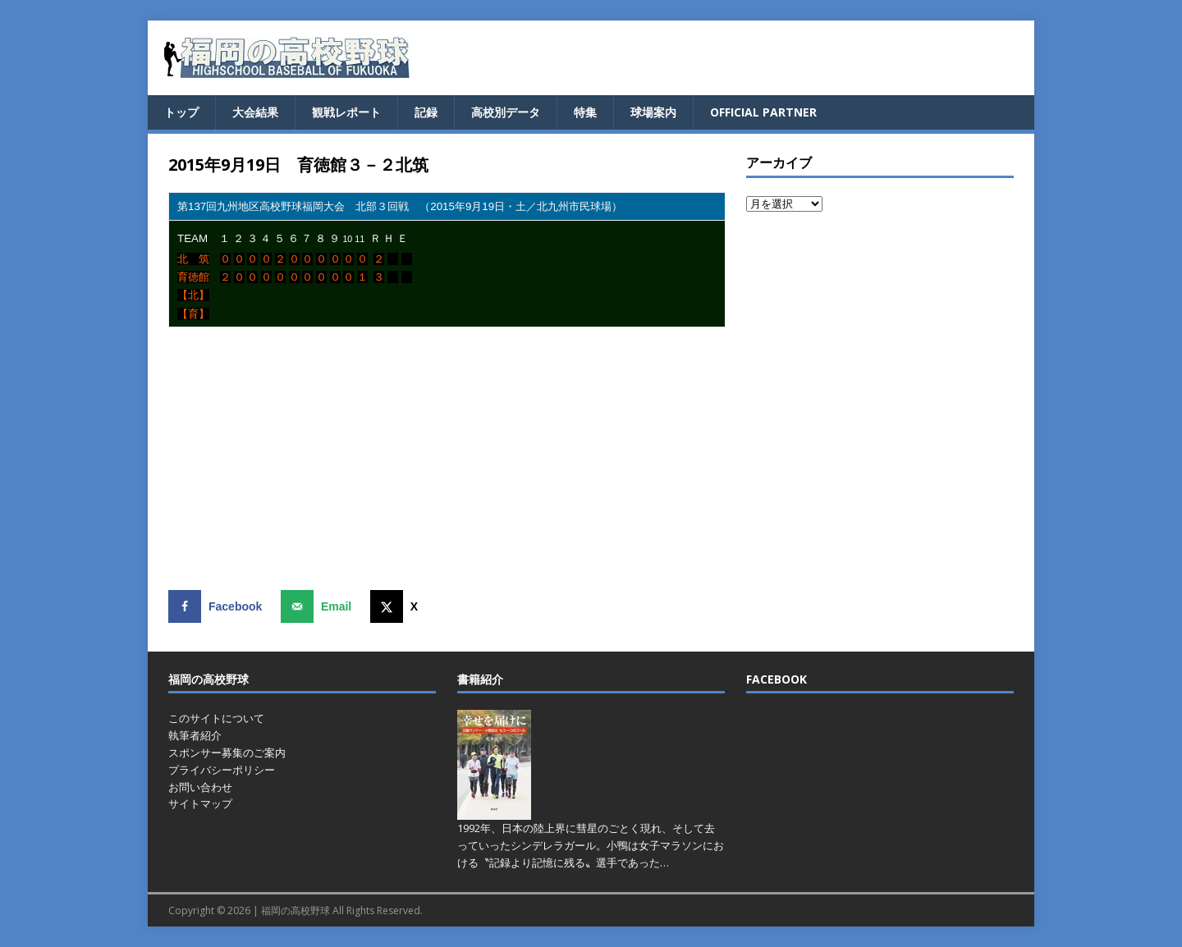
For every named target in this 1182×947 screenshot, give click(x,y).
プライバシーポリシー (221, 769)
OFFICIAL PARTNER (763, 112)
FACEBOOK (776, 679)
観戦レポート (346, 112)
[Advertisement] (446, 459)
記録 (426, 112)
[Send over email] (320, 606)
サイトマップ (200, 803)
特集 (585, 112)
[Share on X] (397, 606)
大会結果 (255, 112)
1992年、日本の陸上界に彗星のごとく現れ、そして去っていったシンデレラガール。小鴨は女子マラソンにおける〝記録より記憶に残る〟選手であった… (590, 845)
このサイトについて (216, 718)
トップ (181, 112)
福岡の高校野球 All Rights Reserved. (342, 910)
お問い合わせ (200, 787)
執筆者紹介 (195, 735)
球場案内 (653, 112)
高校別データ (505, 112)
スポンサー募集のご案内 (227, 752)
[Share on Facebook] (218, 606)
